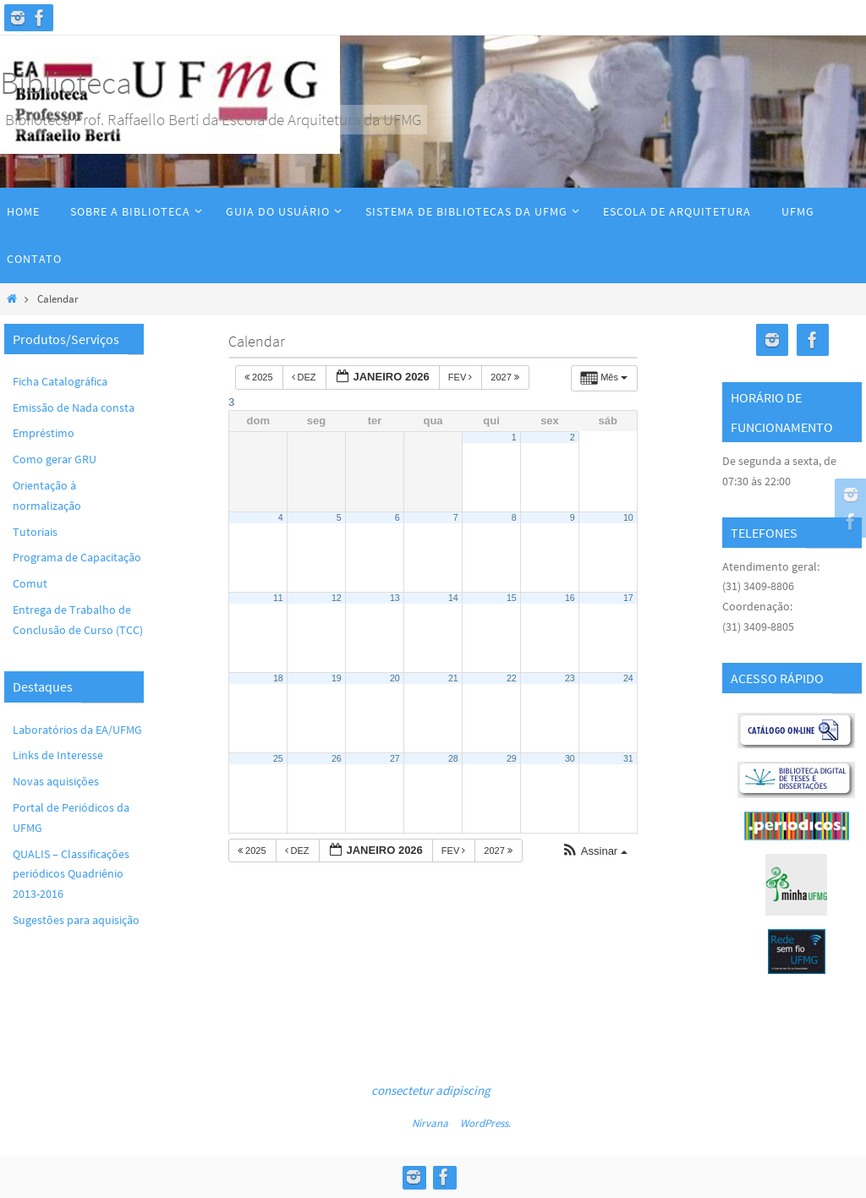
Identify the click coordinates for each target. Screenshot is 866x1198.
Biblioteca (66, 82)
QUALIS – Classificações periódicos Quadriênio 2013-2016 (71, 874)
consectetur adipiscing (431, 1090)
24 (628, 678)
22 (512, 678)
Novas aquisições (56, 781)
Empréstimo (43, 432)
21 (453, 678)
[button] (594, 852)
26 (337, 758)
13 (395, 598)
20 (395, 678)
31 (628, 758)
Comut (30, 583)
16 (570, 598)
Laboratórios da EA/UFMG (77, 729)
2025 (260, 377)
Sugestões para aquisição (76, 919)
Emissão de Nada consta (73, 407)
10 (628, 517)
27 (395, 758)
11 (278, 598)
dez (305, 377)
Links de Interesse (58, 755)
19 (337, 678)
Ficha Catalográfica (60, 381)
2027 (506, 377)
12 (337, 598)
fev (461, 377)
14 (453, 598)
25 (278, 758)
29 (512, 758)
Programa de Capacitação (77, 557)
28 (453, 758)
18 (278, 678)
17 (628, 598)
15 (512, 598)
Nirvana (430, 1123)
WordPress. (485, 1123)
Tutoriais (35, 531)
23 (570, 678)
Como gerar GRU (54, 459)
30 (570, 758)
